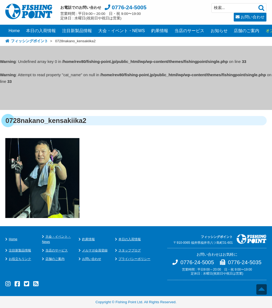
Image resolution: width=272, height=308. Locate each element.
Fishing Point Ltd (129, 302)
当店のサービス (189, 30)
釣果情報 (159, 30)
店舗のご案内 (246, 30)
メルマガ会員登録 (95, 250)
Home (14, 30)
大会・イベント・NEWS (121, 30)
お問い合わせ (253, 17)
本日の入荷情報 (41, 30)
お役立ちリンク (20, 259)
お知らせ (219, 30)
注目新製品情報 (77, 30)
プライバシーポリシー (134, 259)
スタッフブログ (129, 250)
